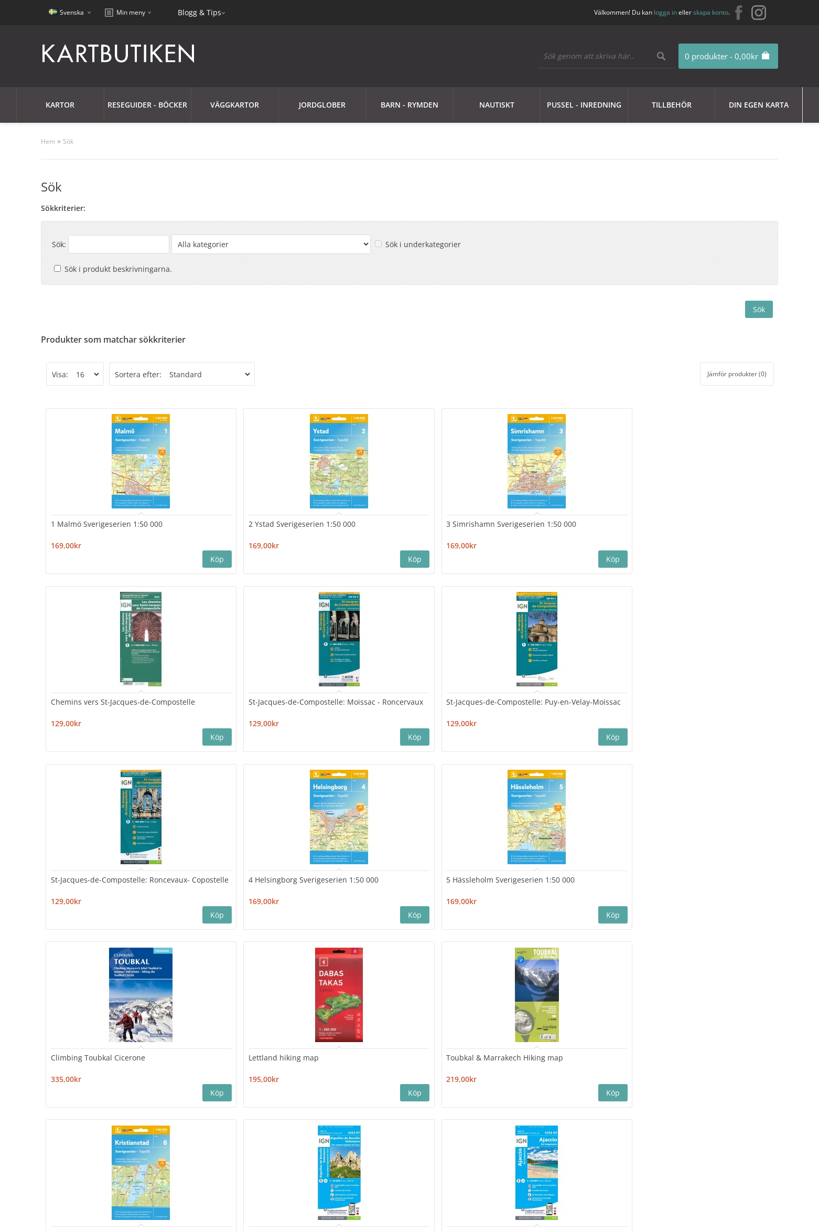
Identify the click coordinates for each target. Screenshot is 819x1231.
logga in (665, 12)
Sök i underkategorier (423, 244)
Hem (48, 141)
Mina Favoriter (365, 1111)
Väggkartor (234, 105)
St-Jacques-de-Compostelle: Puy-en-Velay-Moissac (687, 527)
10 (206, 958)
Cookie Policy (81, 1098)
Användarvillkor (86, 1136)
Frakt (68, 1149)
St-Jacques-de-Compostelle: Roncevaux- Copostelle (100, 704)
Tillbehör (672, 105)
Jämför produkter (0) (737, 373)
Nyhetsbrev (360, 1124)
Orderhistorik (363, 1098)
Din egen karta (759, 105)
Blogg (490, 1098)
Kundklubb (78, 1086)
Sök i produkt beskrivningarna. (118, 269)
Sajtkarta (215, 1098)
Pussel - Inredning (584, 105)
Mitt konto (358, 1086)
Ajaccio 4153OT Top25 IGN (333, 876)
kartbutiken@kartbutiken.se (672, 1101)
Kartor (60, 105)
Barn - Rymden (409, 105)
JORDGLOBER (322, 105)
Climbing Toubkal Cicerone (451, 699)
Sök (68, 141)
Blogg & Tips (199, 12)
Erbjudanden (504, 1086)
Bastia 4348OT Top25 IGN (448, 876)
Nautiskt (496, 105)
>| (275, 958)
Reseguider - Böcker (147, 105)
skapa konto (710, 12)
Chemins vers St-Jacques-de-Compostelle (448, 527)
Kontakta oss (222, 1086)
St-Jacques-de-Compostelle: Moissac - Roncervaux (570, 527)
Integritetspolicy (87, 1111)
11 (227, 958)
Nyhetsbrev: (478, 1022)
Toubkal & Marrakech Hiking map (676, 704)
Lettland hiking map (557, 699)
